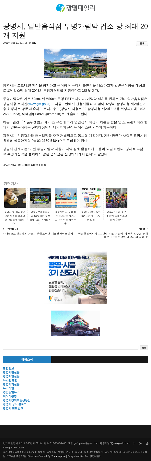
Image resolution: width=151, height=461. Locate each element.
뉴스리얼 (8, 388)
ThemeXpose (58, 456)
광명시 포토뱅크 (13, 408)
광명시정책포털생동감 (16, 400)
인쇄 (142, 43)
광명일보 (8, 368)
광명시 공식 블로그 (15, 404)
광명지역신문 (11, 384)
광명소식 (27, 359)
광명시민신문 (11, 372)
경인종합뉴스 (11, 392)
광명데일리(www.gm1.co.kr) (114, 443)
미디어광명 (10, 396)
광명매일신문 (11, 376)
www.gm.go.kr (39, 104)
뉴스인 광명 (10, 380)
